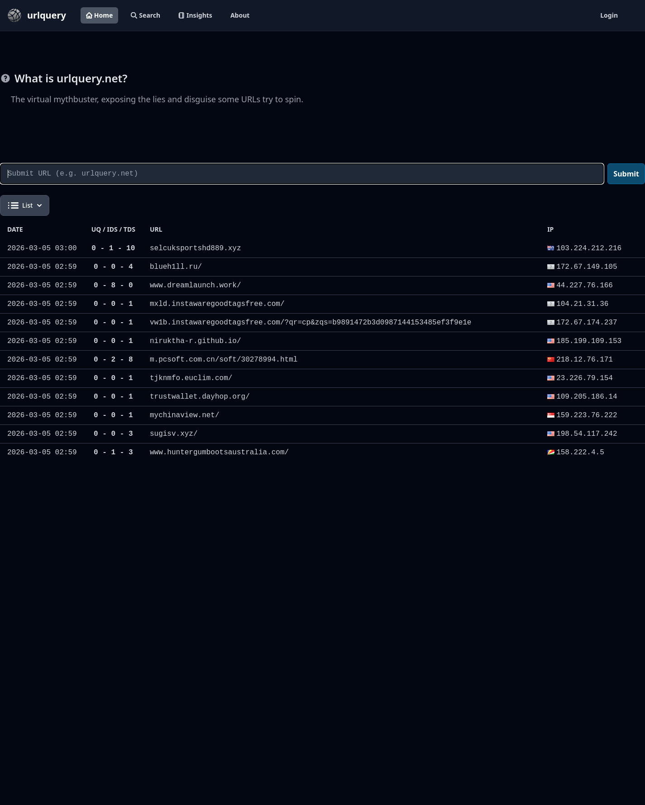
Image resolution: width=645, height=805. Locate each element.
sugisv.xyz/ (174, 434)
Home (99, 15)
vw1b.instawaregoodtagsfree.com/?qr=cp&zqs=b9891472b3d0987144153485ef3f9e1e (311, 323)
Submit (626, 174)
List (25, 205)
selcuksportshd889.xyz (195, 248)
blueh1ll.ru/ (176, 267)
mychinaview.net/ (185, 415)
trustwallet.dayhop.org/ (200, 397)
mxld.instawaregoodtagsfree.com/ (217, 304)
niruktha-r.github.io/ (195, 341)
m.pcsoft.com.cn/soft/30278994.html (223, 360)
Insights (195, 15)
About (239, 15)
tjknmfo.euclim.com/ (191, 378)
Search (145, 15)
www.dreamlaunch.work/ (195, 285)
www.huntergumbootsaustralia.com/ (219, 452)
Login (609, 15)
